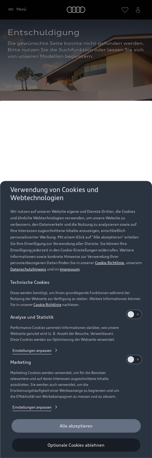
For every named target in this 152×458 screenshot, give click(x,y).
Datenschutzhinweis (28, 269)
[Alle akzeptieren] (76, 426)
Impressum (70, 269)
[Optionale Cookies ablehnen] (76, 445)
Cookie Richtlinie (109, 262)
